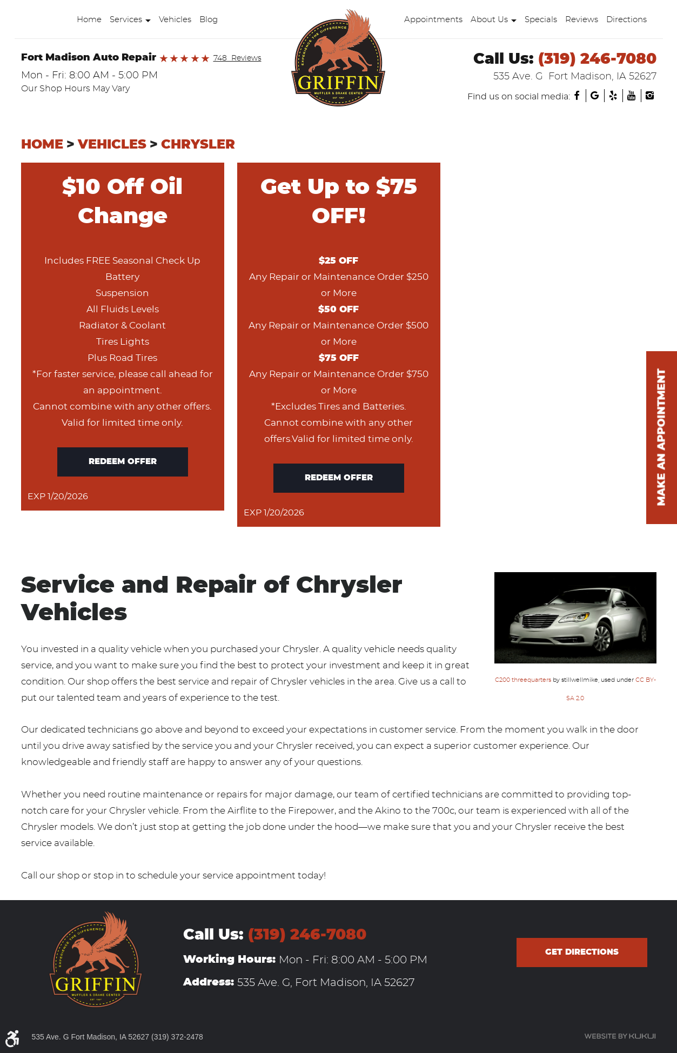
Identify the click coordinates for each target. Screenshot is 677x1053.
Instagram (650, 95)
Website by (620, 1036)
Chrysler (198, 144)
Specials (541, 20)
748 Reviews (237, 58)
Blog (208, 20)
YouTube (631, 95)
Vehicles (175, 20)
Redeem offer (123, 462)
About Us (489, 20)
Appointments (433, 20)
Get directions (582, 952)
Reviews (581, 20)
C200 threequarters (523, 680)
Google (594, 95)
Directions (626, 20)
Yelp (613, 95)
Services (126, 20)
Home (89, 20)
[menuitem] (91, 20)
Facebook (576, 95)
